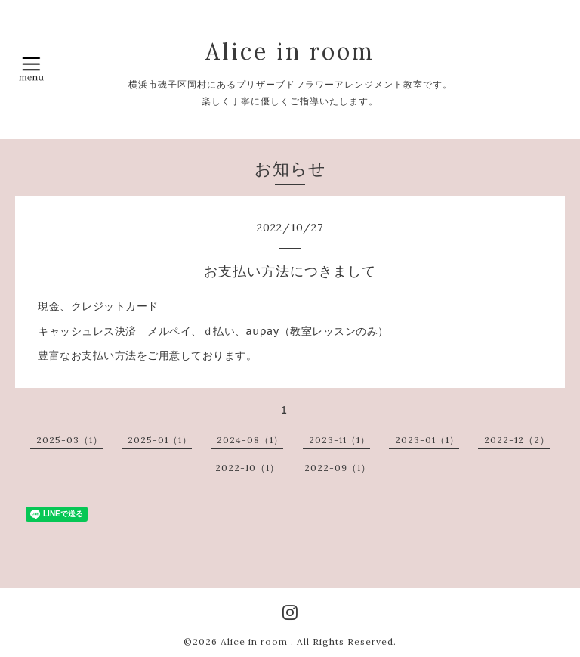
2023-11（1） (339, 439)
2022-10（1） (247, 467)
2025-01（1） (160, 439)
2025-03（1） (69, 439)
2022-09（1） (337, 467)
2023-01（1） (427, 439)
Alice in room (290, 51)
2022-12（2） (517, 439)
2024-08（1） (250, 439)
